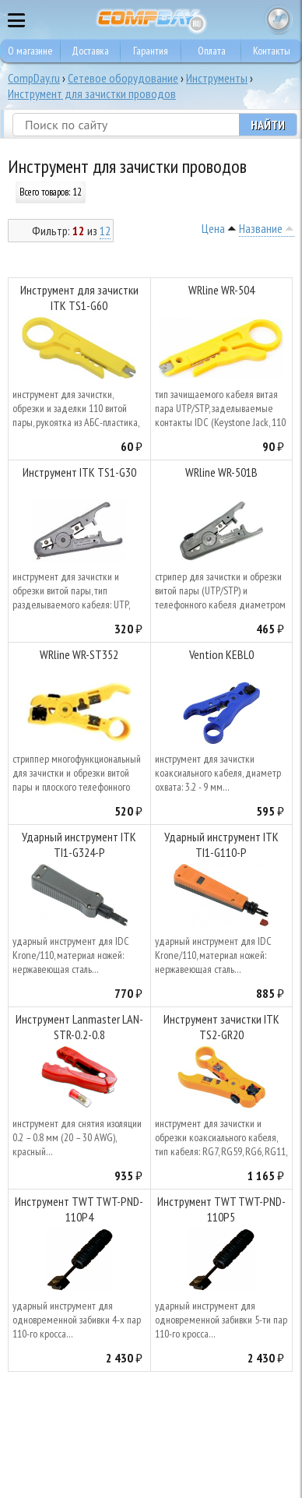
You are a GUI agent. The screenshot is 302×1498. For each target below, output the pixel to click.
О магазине (30, 51)
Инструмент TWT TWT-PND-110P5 (221, 1209)
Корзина (278, 19)
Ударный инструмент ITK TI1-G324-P (79, 844)
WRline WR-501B (221, 472)
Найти (268, 124)
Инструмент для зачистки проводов (92, 93)
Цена (213, 228)
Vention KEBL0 (221, 654)
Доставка (90, 51)
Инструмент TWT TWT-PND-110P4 (79, 1209)
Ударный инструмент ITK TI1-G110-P (221, 844)
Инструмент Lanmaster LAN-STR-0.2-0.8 (79, 1026)
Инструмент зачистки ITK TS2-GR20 (221, 1026)
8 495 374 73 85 (247, 19)
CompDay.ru (34, 78)
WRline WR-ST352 (79, 654)
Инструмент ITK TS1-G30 (79, 472)
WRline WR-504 (221, 290)
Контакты (271, 51)
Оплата (212, 51)
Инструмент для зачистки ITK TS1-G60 (79, 297)
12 (105, 230)
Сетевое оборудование (123, 78)
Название (261, 228)
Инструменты (217, 78)
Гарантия (150, 51)
